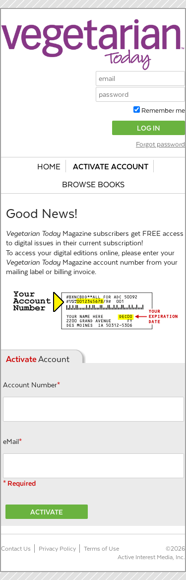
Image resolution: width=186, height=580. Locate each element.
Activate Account (110, 166)
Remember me (162, 110)
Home (49, 166)
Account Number (31, 384)
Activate (46, 511)
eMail (12, 441)
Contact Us (16, 548)
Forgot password (160, 144)
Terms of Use (101, 548)
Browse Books (93, 184)
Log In (148, 128)
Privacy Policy (57, 548)
